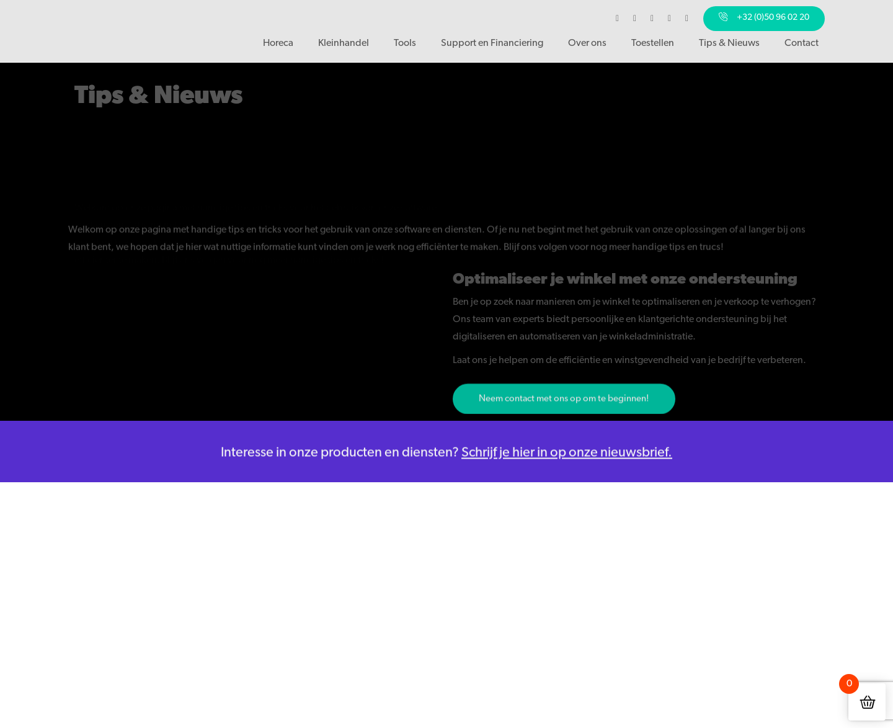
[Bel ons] (764, 18)
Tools (405, 43)
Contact (801, 43)
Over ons (587, 43)
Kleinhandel (343, 43)
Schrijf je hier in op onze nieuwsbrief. (566, 457)
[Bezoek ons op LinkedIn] (652, 18)
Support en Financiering (492, 43)
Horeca (278, 43)
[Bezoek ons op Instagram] (635, 18)
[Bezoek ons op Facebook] (617, 18)
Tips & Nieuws (729, 43)
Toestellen (652, 43)
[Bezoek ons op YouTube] (669, 18)
